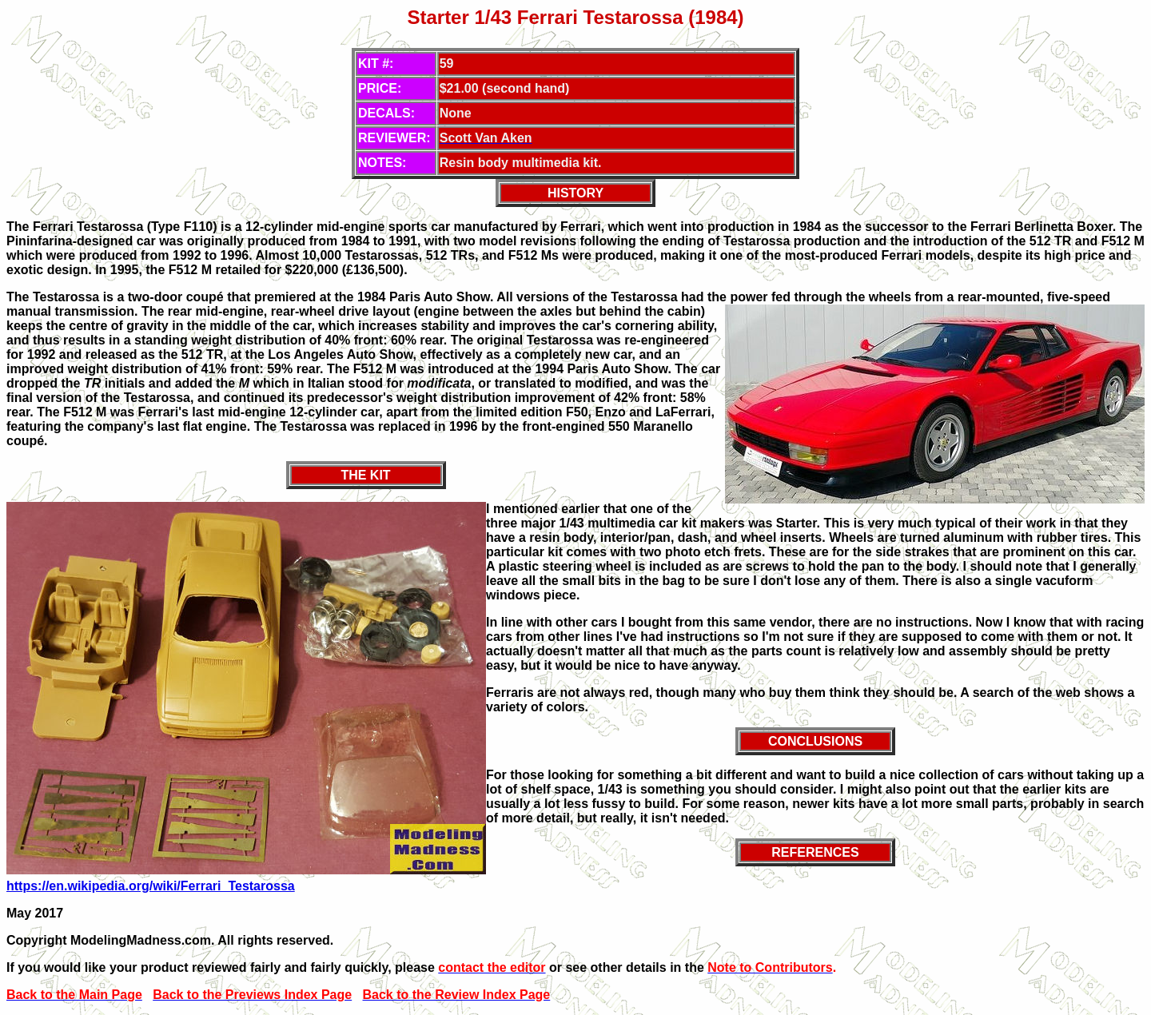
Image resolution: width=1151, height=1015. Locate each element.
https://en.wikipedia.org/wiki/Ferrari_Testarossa (150, 886)
